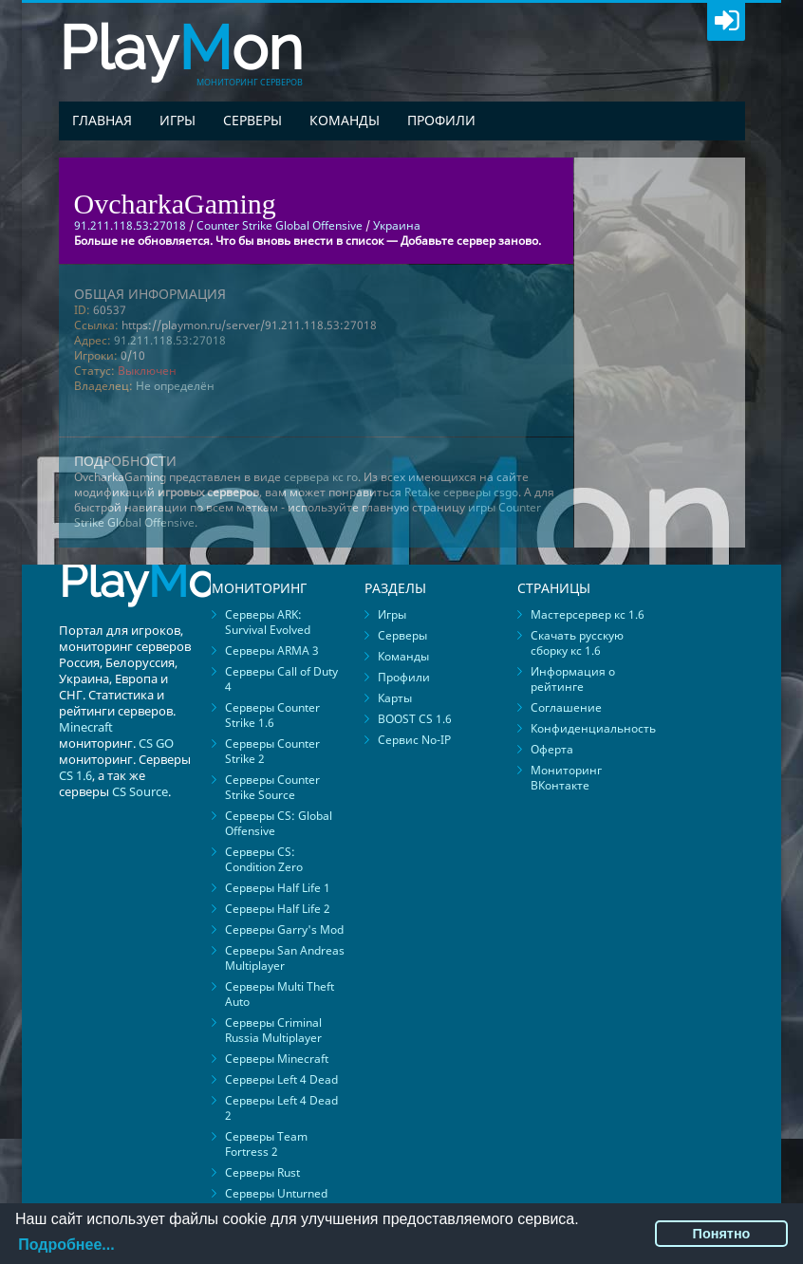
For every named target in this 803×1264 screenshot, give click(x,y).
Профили (441, 120)
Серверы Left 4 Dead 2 (281, 1108)
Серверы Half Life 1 (277, 888)
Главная (102, 120)
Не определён (175, 386)
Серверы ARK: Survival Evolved (267, 622)
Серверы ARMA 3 (272, 650)
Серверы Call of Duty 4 (281, 679)
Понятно (722, 1233)
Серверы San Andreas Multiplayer (285, 958)
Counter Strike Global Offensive (279, 225)
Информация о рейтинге (573, 679)
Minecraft (86, 726)
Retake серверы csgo (461, 492)
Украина (396, 225)
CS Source (140, 791)
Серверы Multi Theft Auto (279, 994)
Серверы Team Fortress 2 (266, 1144)
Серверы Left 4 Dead (281, 1079)
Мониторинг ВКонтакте (566, 777)
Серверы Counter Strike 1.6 (272, 715)
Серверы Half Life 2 (277, 909)
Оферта (552, 749)
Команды (344, 120)
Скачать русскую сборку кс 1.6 (577, 643)
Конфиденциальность (593, 728)
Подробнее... (66, 1244)
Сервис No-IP (414, 740)
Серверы (252, 120)
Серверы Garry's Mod (284, 929)
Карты (395, 698)
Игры (177, 120)
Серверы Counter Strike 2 (272, 751)
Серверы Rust (262, 1172)
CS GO (156, 743)
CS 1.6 (75, 775)
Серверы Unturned (276, 1193)
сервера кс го (321, 477)
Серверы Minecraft (276, 1058)
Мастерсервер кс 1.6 (587, 614)
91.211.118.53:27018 (170, 340)
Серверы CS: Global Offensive (278, 823)
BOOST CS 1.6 (415, 719)
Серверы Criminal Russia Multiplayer (273, 1030)
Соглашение (566, 707)
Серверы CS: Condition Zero (264, 859)
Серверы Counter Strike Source (272, 787)
